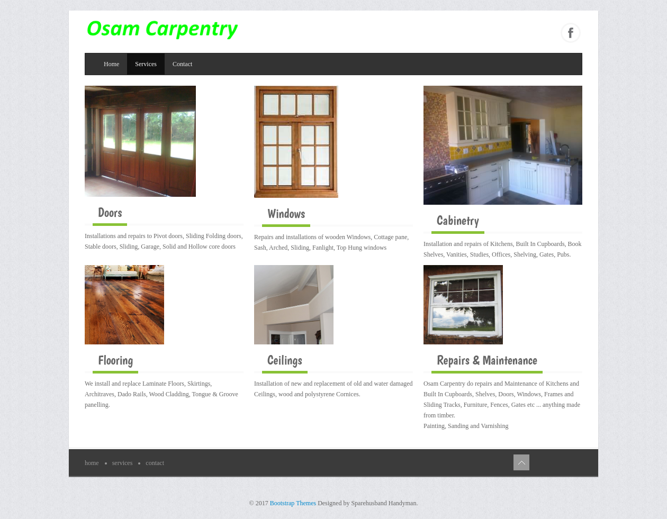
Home (111, 64)
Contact (182, 64)
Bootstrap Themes (293, 503)
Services (146, 64)
